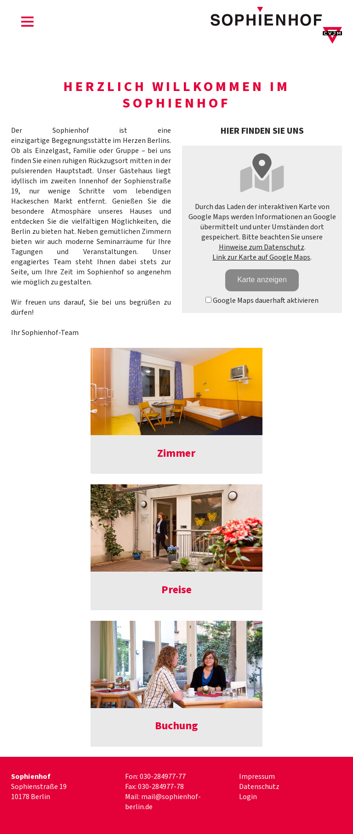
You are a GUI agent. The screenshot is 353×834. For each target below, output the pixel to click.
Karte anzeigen (262, 280)
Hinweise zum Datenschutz (261, 247)
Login (248, 797)
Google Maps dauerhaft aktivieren (262, 300)
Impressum (257, 777)
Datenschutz (259, 787)
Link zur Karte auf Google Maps (261, 257)
